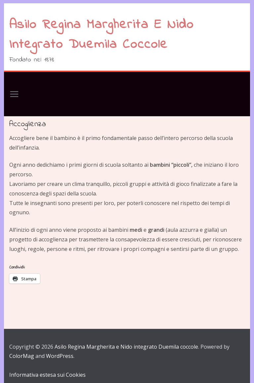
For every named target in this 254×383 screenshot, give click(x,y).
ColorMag (21, 356)
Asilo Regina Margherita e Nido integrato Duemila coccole (101, 34)
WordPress (59, 356)
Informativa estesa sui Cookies (47, 374)
